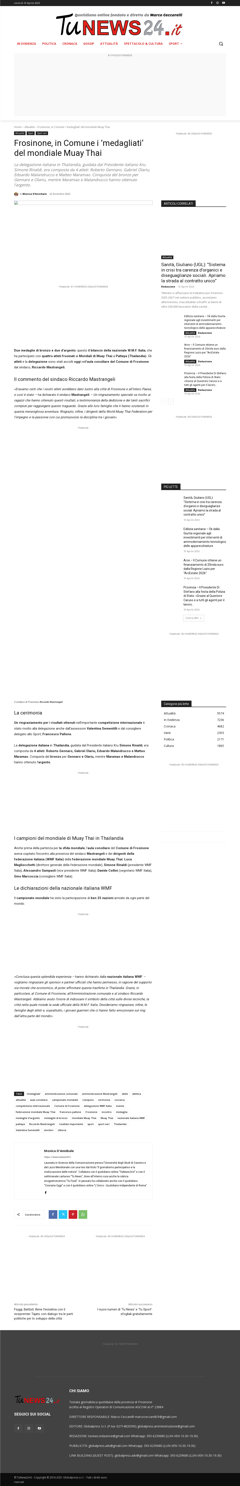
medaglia (121, 1112)
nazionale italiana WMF (131, 1118)
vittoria (62, 1130)
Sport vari (42, 133)
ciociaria (119, 1099)
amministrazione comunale (61, 1093)
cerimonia (104, 1099)
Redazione (168, 286)
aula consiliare (39, 1099)
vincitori (48, 1130)
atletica (136, 1093)
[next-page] (171, 401)
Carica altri (193, 618)
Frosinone (91, 1112)
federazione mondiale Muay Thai (35, 1112)
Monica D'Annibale (35, 193)
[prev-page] (164, 401)
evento (120, 1105)
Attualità (29, 127)
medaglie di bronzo (56, 1118)
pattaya (20, 1124)
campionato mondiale (65, 1099)
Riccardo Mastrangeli (42, 1124)
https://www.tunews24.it (57, 1157)
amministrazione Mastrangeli (100, 1093)
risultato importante (71, 1124)
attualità (21, 1099)
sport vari (104, 1124)
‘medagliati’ (33, 1093)
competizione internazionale (33, 1105)
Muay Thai (107, 1118)
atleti (125, 1093)
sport (90, 1124)
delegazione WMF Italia (98, 1105)
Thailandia (120, 1124)
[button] (221, 43)
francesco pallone (70, 1112)
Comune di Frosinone (67, 1105)
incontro (107, 1112)
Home (18, 127)
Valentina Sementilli (28, 1130)
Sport (31, 133)
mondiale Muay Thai (84, 1118)
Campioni (88, 1099)
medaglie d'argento (28, 1118)
